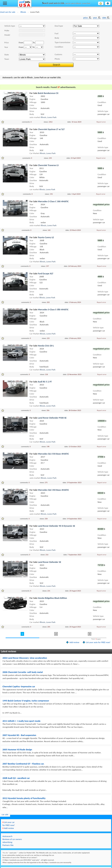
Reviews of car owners (12, 839)
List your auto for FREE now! (98, 642)
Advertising (7, 842)
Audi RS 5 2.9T (45, 381)
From (21, 42)
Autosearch (7, 836)
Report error (101, 122)
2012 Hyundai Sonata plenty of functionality (24, 798)
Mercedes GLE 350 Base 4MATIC (53, 489)
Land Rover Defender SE (49, 562)
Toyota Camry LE (46, 237)
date (104, 17)
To (34, 42)
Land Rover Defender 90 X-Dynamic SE (56, 525)
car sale (5, 814)
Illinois (43, 117)
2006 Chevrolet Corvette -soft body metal (22, 672)
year (95, 17)
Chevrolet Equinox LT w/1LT (51, 129)
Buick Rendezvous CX (48, 93)
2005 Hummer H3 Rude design (17, 749)
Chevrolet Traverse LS (48, 165)
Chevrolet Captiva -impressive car (18, 686)
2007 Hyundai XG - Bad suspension (19, 735)
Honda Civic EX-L (46, 345)
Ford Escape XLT (45, 273)
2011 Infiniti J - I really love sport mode (21, 720)
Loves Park (52, 117)
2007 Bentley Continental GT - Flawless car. (23, 763)
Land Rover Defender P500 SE (52, 417)
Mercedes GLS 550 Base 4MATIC (53, 453)
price (85, 17)
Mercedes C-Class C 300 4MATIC (53, 201)
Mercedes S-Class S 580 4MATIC (53, 309)
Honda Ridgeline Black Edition (52, 597)
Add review (74, 642)
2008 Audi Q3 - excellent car (16, 778)
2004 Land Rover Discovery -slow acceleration (24, 657)
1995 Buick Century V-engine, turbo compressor (25, 700)
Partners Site (8, 845)
